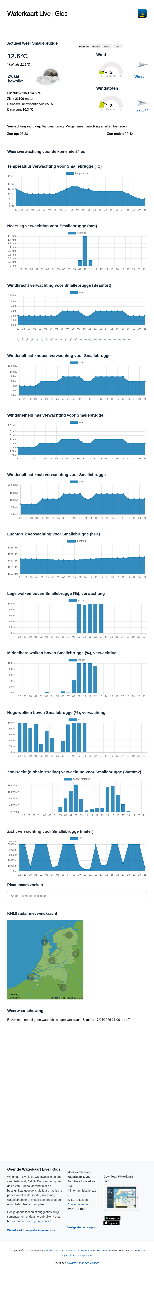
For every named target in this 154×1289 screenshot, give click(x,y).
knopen (96, 46)
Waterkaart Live (54, 1250)
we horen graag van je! (36, 1221)
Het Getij (102, 1250)
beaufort (84, 46)
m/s (118, 46)
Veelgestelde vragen (81, 1227)
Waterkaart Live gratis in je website (31, 1230)
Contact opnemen (78, 1204)
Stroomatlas (85, 1250)
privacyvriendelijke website (83, 1262)
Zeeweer (71, 1250)
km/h (106, 46)
